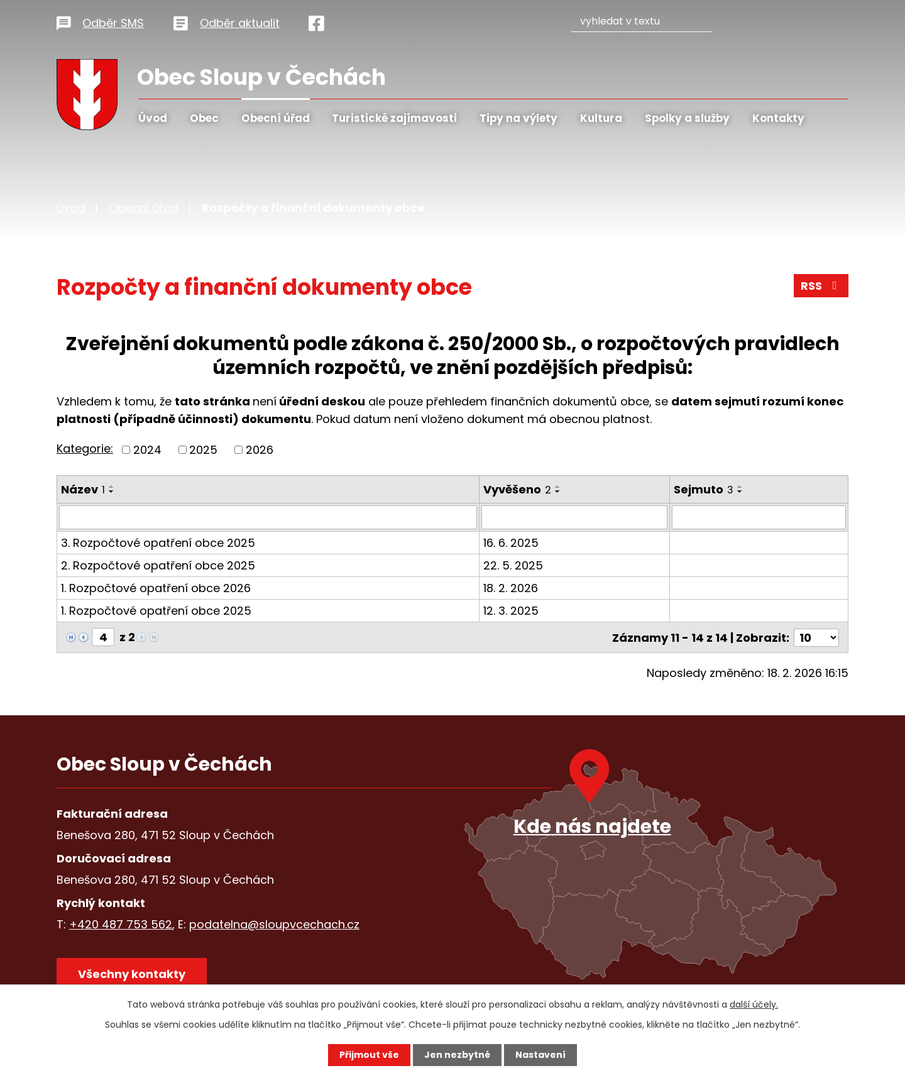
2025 (203, 450)
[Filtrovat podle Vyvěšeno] (574, 517)
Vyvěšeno (517, 489)
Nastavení (540, 1054)
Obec (204, 118)
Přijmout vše (369, 1054)
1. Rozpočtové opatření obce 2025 (156, 611)
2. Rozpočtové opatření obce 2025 (158, 565)
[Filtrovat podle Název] (268, 517)
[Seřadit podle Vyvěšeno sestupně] (558, 491)
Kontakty (778, 118)
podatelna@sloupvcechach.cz (274, 924)
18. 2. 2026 (510, 588)
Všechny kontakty (131, 974)
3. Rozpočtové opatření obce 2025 (158, 543)
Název (83, 489)
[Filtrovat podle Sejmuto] (759, 517)
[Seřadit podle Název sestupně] (112, 491)
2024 (147, 450)
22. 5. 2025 (513, 565)
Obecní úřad (275, 118)
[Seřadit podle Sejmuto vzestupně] (740, 486)
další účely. (754, 1004)
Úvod (152, 118)
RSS (821, 286)
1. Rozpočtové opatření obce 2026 (156, 588)
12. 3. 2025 (511, 611)
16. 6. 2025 (511, 543)
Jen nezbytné (457, 1054)
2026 (259, 450)
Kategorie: (85, 448)
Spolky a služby (687, 118)
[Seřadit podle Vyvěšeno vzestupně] (558, 486)
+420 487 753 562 (120, 924)
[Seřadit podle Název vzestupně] (112, 486)
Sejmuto (703, 489)
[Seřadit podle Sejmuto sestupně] (740, 491)
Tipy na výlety (518, 118)
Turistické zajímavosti (394, 118)
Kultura (601, 118)
